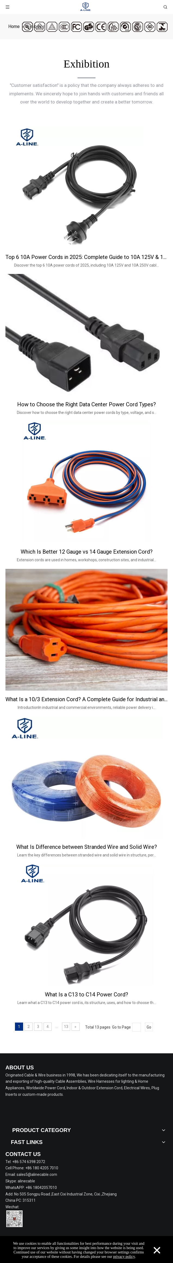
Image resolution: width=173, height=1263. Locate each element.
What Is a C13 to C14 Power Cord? (86, 994)
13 (66, 1026)
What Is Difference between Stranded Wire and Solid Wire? (86, 847)
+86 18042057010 (41, 1187)
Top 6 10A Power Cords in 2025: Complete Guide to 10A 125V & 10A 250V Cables (86, 257)
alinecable (26, 1181)
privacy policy (124, 1257)
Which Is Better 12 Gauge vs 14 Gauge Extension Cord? (87, 551)
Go (149, 1027)
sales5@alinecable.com (37, 1174)
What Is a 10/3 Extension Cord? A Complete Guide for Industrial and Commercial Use (86, 699)
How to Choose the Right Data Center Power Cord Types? (86, 404)
